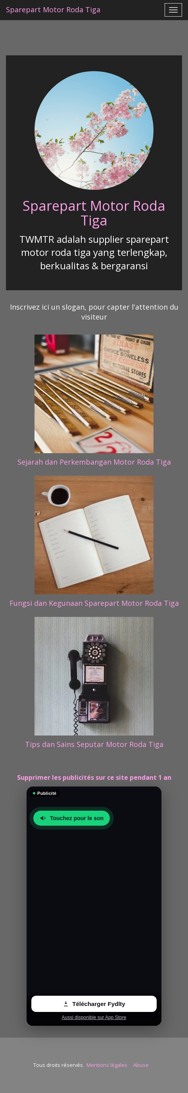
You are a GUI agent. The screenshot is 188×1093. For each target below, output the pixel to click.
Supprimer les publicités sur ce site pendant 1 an (94, 777)
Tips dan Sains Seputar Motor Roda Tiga (94, 744)
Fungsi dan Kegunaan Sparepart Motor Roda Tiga (94, 603)
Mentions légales (106, 1064)
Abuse (141, 1064)
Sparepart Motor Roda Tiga (94, 213)
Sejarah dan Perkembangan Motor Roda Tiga (94, 462)
